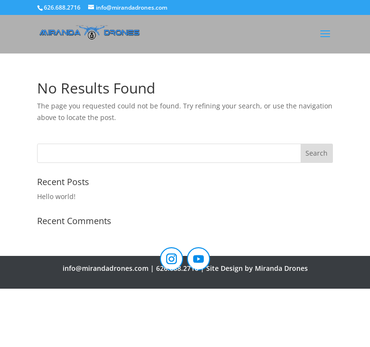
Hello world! (56, 196)
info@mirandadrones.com (105, 268)
